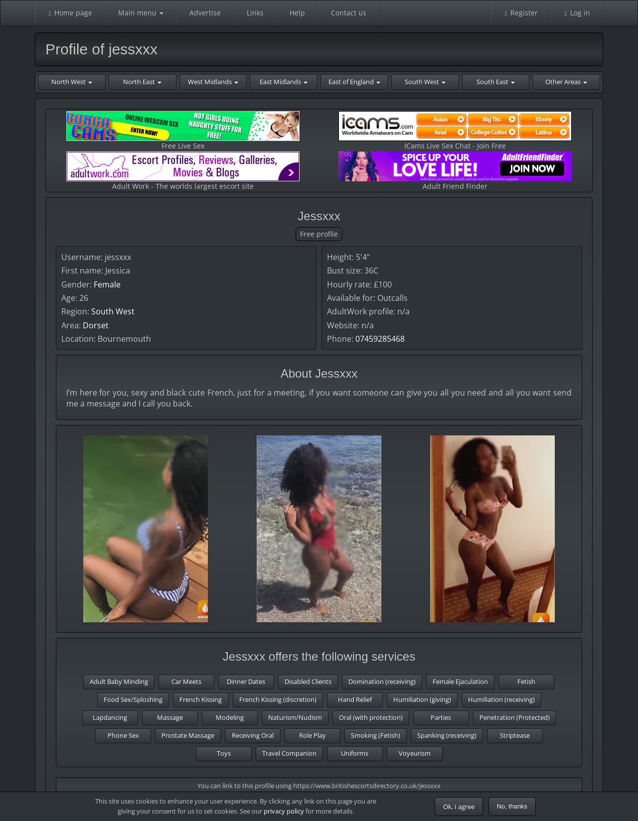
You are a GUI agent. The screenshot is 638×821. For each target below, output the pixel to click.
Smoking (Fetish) (375, 735)
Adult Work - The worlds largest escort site (183, 171)
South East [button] (496, 81)
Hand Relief (355, 699)
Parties (441, 717)
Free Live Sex (183, 130)
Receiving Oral (253, 735)
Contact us (348, 12)
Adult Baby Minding (119, 681)
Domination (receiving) (382, 681)
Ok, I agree (459, 806)
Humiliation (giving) (422, 699)
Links (255, 12)
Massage (170, 717)
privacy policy (284, 811)
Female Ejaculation (460, 681)
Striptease (515, 735)
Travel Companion (289, 753)
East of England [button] (354, 81)
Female (107, 284)
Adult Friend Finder (455, 171)
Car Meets (186, 681)
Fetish (526, 681)
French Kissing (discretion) (278, 699)
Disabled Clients (308, 681)
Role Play (312, 735)
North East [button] (142, 81)
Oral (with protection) (371, 717)
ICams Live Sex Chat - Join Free (455, 130)
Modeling (230, 717)
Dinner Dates (246, 681)
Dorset (96, 325)
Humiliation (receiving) (501, 699)
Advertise (205, 12)
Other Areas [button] (566, 81)
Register (521, 12)
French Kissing (200, 699)
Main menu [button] (140, 12)
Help (297, 12)
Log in (577, 12)
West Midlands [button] (213, 81)
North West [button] (71, 81)
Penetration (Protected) (514, 717)
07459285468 (380, 338)
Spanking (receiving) (447, 735)
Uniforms (354, 753)
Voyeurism (415, 753)
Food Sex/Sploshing (133, 699)
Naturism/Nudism (295, 717)
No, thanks (512, 806)
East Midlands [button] (284, 81)
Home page (70, 12)
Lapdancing (110, 717)
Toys (224, 753)
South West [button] (425, 81)
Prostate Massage (187, 735)
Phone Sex (123, 735)
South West (113, 311)
